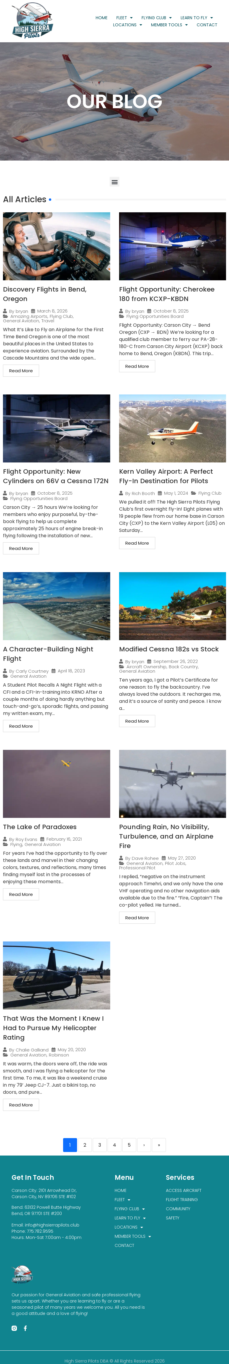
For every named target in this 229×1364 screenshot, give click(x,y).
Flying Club (61, 316)
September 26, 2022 (175, 661)
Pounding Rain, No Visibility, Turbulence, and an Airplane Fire (166, 836)
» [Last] (159, 1145)
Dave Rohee (145, 858)
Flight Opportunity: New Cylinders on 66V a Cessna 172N (55, 476)
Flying (16, 844)
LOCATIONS (127, 24)
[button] (114, 182)
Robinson (59, 1055)
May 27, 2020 (182, 858)
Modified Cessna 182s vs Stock (169, 649)
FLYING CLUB (157, 17)
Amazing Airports (28, 316)
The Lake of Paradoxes (40, 826)
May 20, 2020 (72, 1049)
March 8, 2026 (52, 311)
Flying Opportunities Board (155, 316)
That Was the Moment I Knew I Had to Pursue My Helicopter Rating (53, 1028)
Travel (47, 320)
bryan (22, 311)
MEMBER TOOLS (169, 24)
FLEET (124, 17)
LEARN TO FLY (197, 17)
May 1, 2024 (176, 493)
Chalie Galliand (32, 1050)
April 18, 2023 (71, 671)
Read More (21, 371)
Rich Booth (143, 493)
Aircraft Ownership (146, 666)
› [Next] (144, 1145)
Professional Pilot (137, 867)
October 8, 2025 (171, 311)
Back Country (183, 666)
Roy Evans (26, 839)
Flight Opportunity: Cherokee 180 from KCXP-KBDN (166, 294)
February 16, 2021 (64, 839)
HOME (102, 18)
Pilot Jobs (175, 863)
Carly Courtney (32, 671)
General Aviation (21, 320)
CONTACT (207, 25)
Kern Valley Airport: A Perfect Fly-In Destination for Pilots (166, 476)
